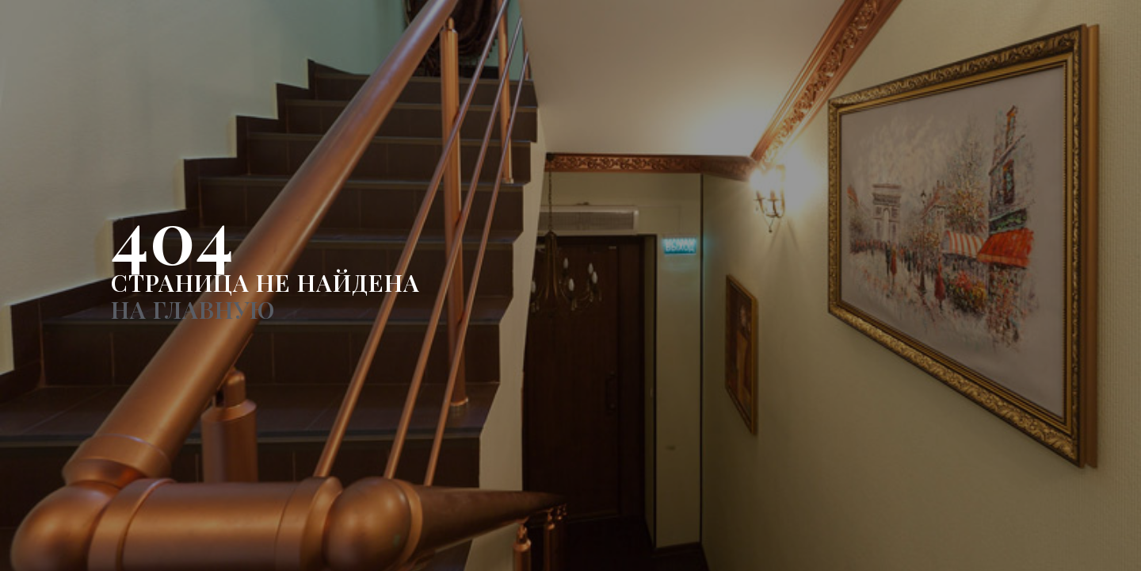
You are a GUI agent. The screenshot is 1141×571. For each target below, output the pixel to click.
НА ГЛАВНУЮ (193, 309)
